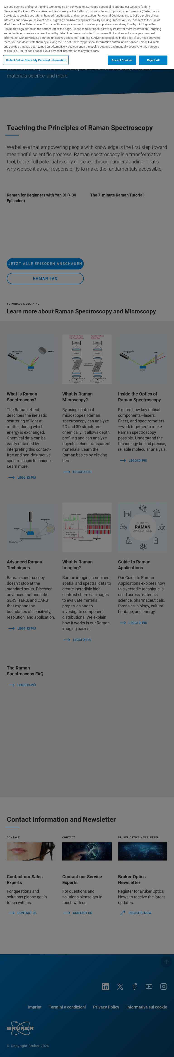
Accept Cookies (122, 60)
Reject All (153, 60)
